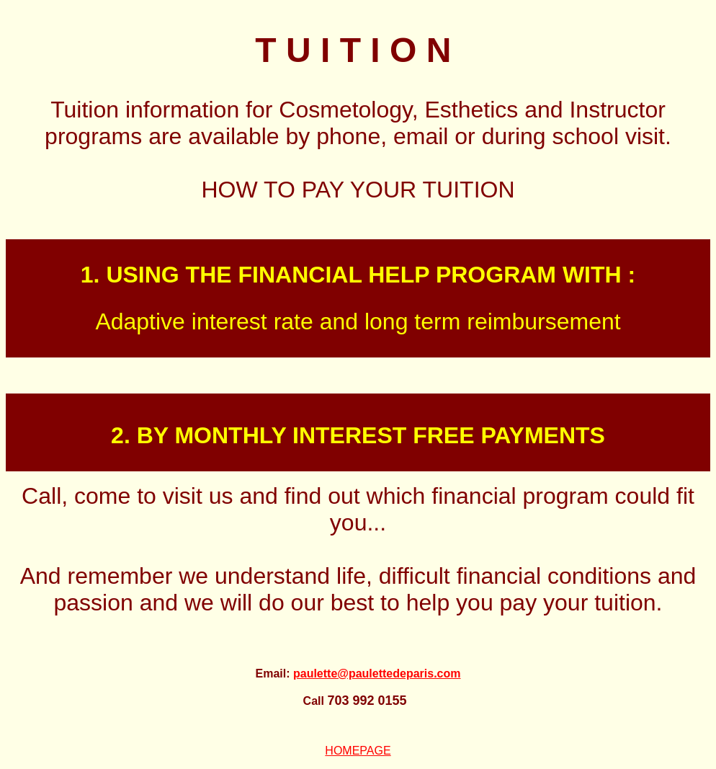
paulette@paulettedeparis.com (377, 673)
